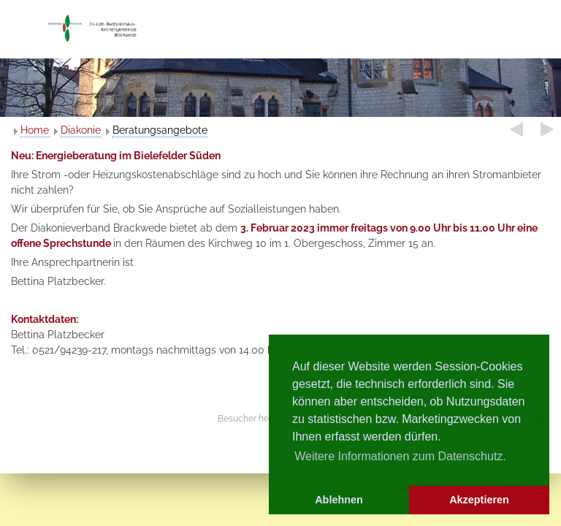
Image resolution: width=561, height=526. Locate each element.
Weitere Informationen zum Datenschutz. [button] (400, 456)
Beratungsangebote (159, 130)
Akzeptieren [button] (479, 500)
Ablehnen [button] (339, 500)
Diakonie (81, 130)
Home (34, 130)
